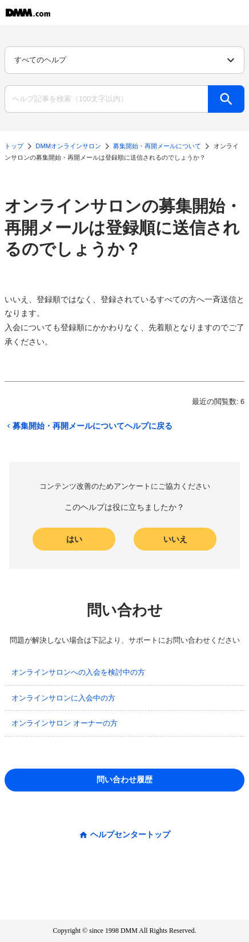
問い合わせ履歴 (124, 779)
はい (74, 539)
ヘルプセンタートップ (130, 834)
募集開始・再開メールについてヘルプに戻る (88, 426)
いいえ (175, 539)
